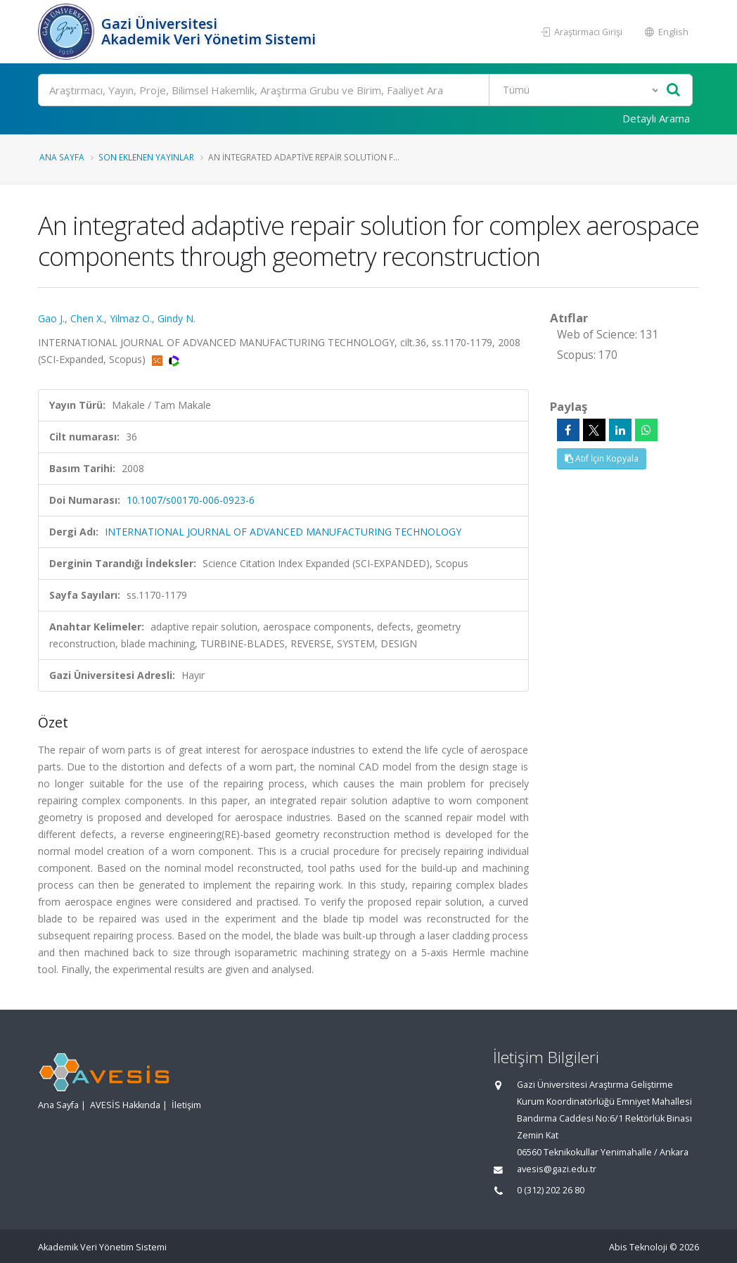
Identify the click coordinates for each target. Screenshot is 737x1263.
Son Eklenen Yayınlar (146, 157)
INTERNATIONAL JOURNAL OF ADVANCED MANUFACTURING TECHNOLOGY (283, 531)
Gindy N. (177, 318)
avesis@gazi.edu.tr (556, 1169)
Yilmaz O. (131, 318)
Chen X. (87, 318)
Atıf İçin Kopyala (602, 458)
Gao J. (51, 318)
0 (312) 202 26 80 (550, 1190)
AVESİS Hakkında (125, 1105)
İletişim (186, 1105)
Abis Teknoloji (638, 1247)
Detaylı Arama (656, 118)
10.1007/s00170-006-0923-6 (191, 500)
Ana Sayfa (61, 157)
